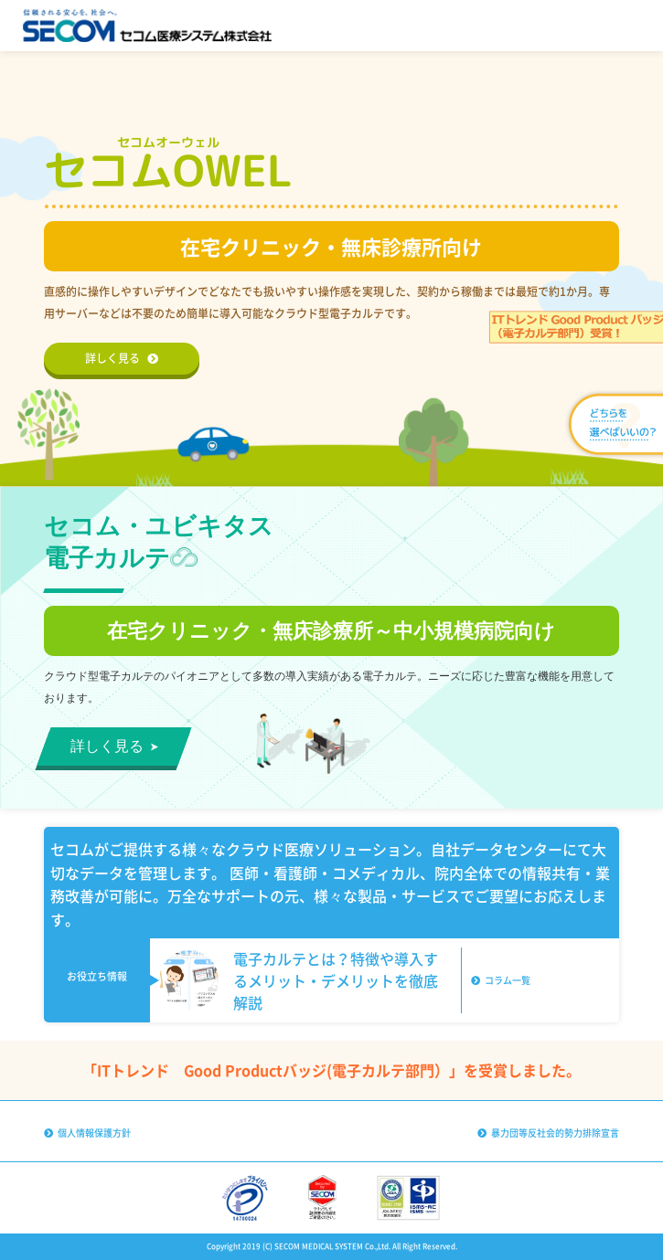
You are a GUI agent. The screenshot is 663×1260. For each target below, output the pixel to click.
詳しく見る (121, 358)
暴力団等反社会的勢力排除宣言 (548, 1132)
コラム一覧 (500, 980)
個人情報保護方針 (87, 1132)
